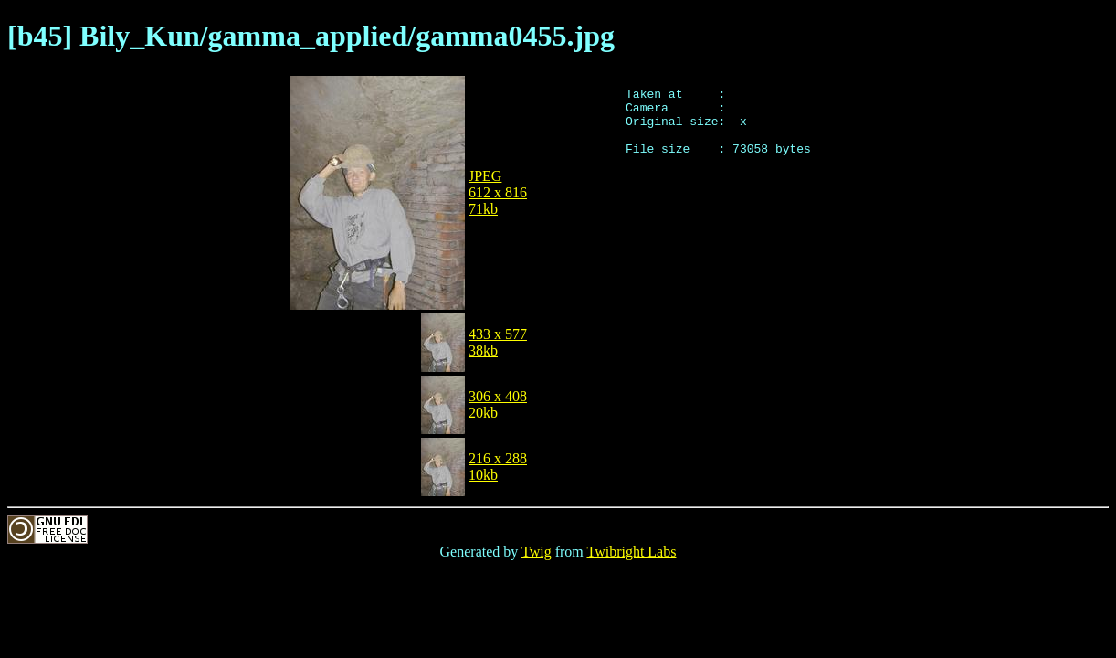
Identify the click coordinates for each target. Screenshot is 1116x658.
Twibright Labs (631, 551)
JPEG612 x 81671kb (498, 192)
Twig (536, 551)
